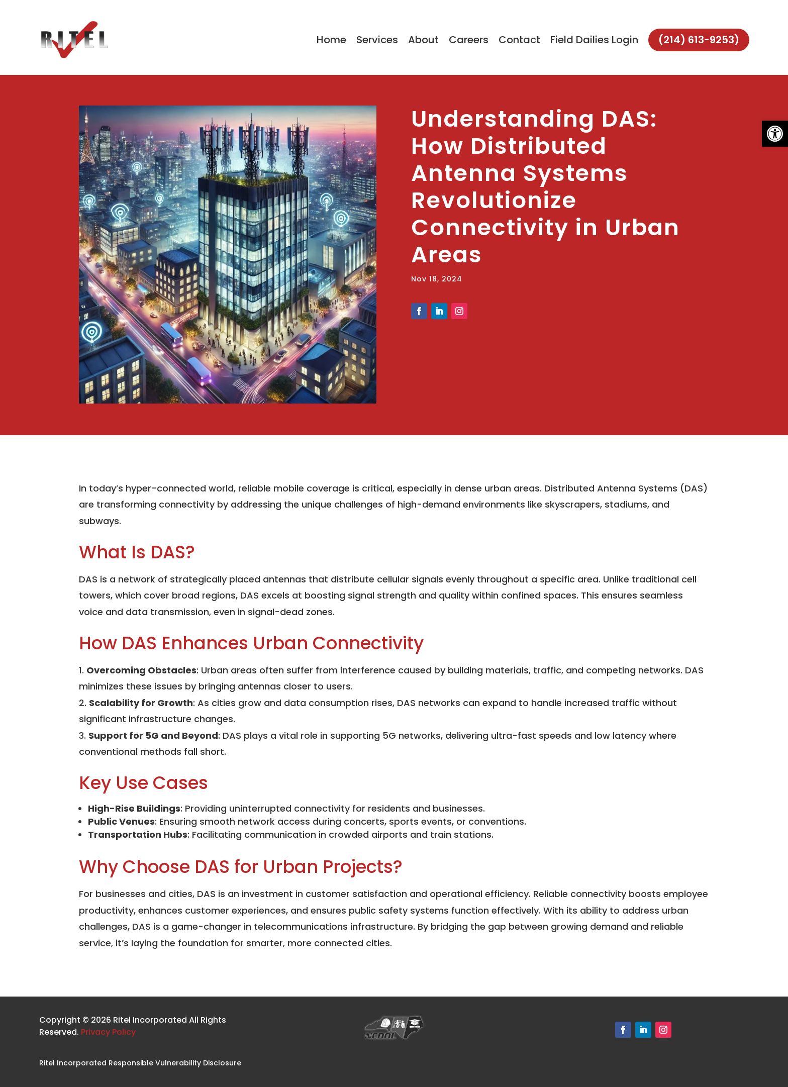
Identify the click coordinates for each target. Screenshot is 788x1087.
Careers (468, 39)
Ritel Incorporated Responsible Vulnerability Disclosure (140, 1063)
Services (377, 39)
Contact (519, 39)
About (423, 39)
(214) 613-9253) (698, 40)
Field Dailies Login (594, 39)
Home (331, 39)
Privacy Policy (108, 1032)
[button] (775, 134)
